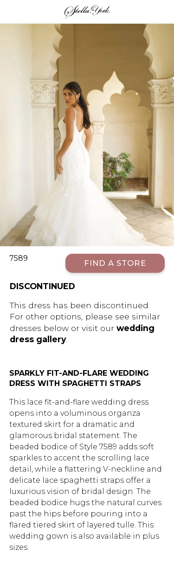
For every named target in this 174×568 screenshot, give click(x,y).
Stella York (87, 11)
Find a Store (115, 263)
